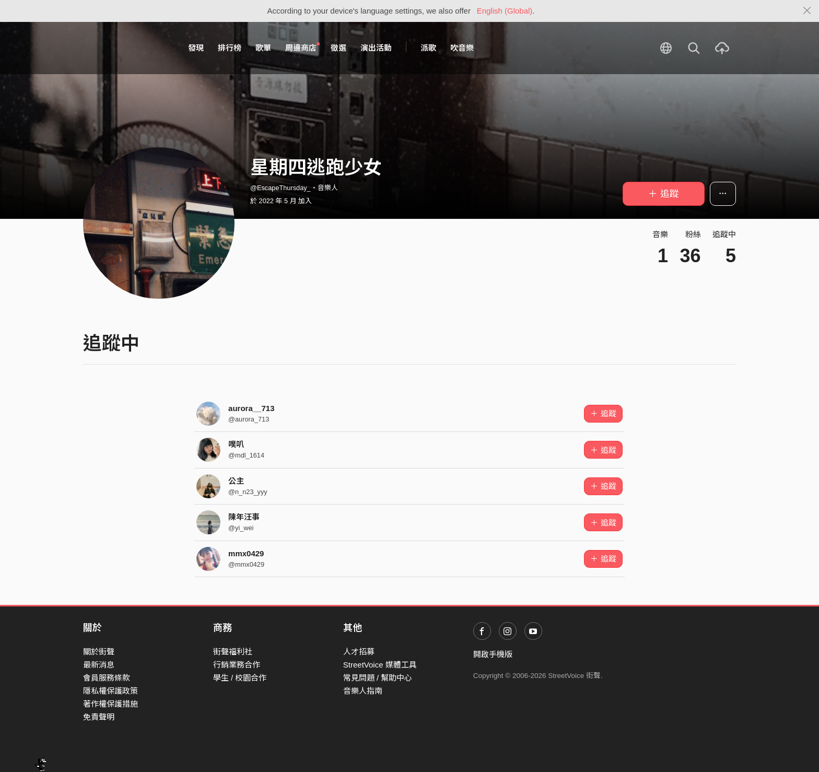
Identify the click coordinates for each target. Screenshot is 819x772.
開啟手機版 (492, 654)
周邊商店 (302, 47)
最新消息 (98, 664)
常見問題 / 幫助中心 (378, 677)
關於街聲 (98, 651)
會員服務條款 (106, 677)
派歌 (428, 47)
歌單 (263, 47)
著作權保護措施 (110, 703)
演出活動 (376, 47)
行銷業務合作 (236, 664)
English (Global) (505, 10)
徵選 (338, 47)
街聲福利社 (232, 651)
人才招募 (359, 651)
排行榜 (229, 47)
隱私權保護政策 (110, 690)
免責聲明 (98, 716)
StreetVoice (126, 48)
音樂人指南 (362, 690)
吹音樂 (462, 47)
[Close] (807, 11)
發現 (196, 47)
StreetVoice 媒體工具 (380, 664)
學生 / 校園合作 (240, 677)
